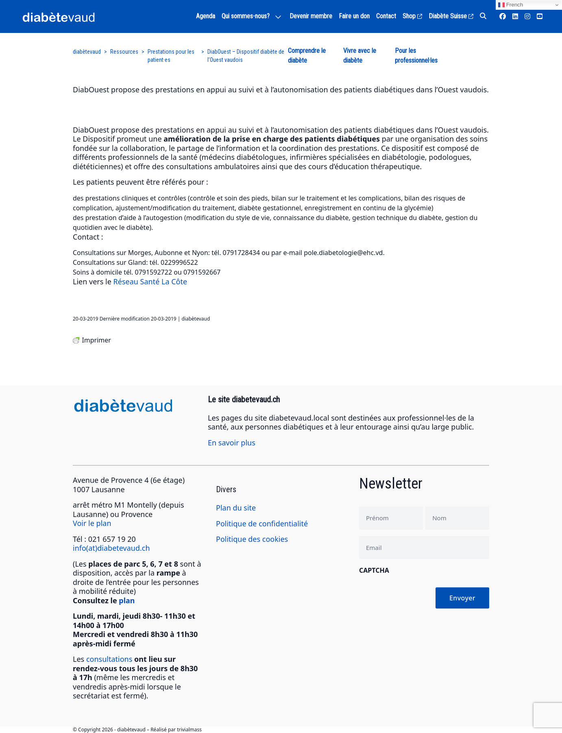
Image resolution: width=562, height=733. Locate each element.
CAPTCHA (374, 570)
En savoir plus (231, 442)
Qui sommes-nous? (246, 16)
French (510, 5)
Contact (386, 16)
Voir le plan (92, 523)
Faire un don (354, 16)
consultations (109, 659)
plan (127, 600)
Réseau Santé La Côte (150, 281)
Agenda (205, 16)
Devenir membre (311, 16)
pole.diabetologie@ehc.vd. (344, 252)
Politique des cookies (252, 539)
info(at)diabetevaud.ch (111, 548)
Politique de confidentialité (262, 523)
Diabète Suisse (451, 16)
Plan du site (236, 508)
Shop (412, 16)
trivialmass (189, 729)
